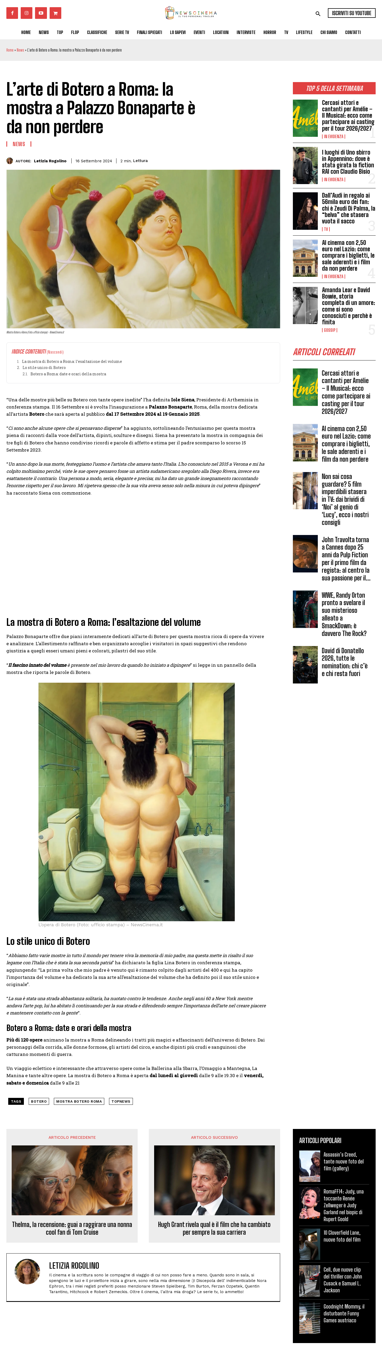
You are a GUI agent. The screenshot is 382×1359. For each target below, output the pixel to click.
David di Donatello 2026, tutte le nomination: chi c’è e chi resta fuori (345, 662)
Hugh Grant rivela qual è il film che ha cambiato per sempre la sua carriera (214, 1228)
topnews (121, 1101)
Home (10, 50)
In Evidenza (333, 136)
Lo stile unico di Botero (44, 367)
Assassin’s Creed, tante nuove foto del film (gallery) (344, 1161)
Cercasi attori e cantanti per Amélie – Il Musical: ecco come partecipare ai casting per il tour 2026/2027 (348, 115)
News (20, 50)
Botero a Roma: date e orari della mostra (68, 373)
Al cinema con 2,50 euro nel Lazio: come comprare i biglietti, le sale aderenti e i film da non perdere (348, 255)
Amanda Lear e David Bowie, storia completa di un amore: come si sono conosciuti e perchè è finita (348, 306)
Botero (39, 1101)
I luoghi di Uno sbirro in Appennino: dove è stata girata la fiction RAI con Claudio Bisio (348, 162)
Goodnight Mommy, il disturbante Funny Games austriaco (344, 1313)
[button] (318, 13)
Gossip (329, 330)
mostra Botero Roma (79, 1101)
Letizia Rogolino (50, 161)
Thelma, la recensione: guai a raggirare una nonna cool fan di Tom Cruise (72, 1228)
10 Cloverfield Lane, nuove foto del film (342, 1236)
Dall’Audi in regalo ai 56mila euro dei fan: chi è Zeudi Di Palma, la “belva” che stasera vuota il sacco (348, 208)
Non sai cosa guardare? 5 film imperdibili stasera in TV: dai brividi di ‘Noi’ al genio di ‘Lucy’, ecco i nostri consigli (345, 499)
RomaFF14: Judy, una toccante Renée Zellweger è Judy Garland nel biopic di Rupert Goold (344, 1205)
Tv (326, 229)
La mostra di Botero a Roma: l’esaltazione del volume (72, 361)
